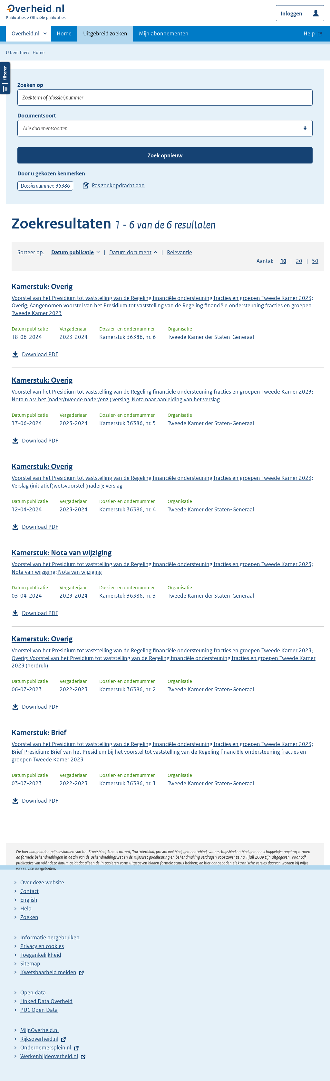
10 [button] (283, 261)
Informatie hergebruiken (50, 937)
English (28, 899)
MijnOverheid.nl (39, 1030)
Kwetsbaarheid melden (48, 972)
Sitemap (30, 963)
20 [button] (299, 261)
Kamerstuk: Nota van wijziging (62, 552)
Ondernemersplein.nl (45, 1047)
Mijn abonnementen (164, 33)
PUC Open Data (39, 1009)
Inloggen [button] (291, 13)
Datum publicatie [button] (72, 252)
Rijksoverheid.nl (39, 1038)
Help (26, 908)
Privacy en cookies (42, 946)
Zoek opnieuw (165, 155)
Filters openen (5, 78)
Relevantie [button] (179, 252)
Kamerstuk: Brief (39, 732)
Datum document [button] (130, 252)
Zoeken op (30, 85)
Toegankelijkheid (40, 954)
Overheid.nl (25, 35)
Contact (29, 891)
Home (64, 33)
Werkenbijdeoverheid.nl (49, 1056)
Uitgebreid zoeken (105, 33)
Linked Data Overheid (46, 1001)
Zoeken (29, 917)
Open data (33, 992)
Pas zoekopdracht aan (118, 185)
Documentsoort (36, 115)
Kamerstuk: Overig (42, 286)
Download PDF (40, 354)
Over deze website (42, 882)
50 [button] (315, 261)
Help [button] (309, 33)
